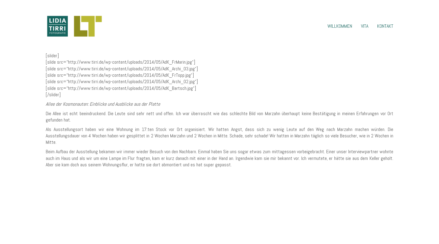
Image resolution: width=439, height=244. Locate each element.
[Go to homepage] (74, 26)
